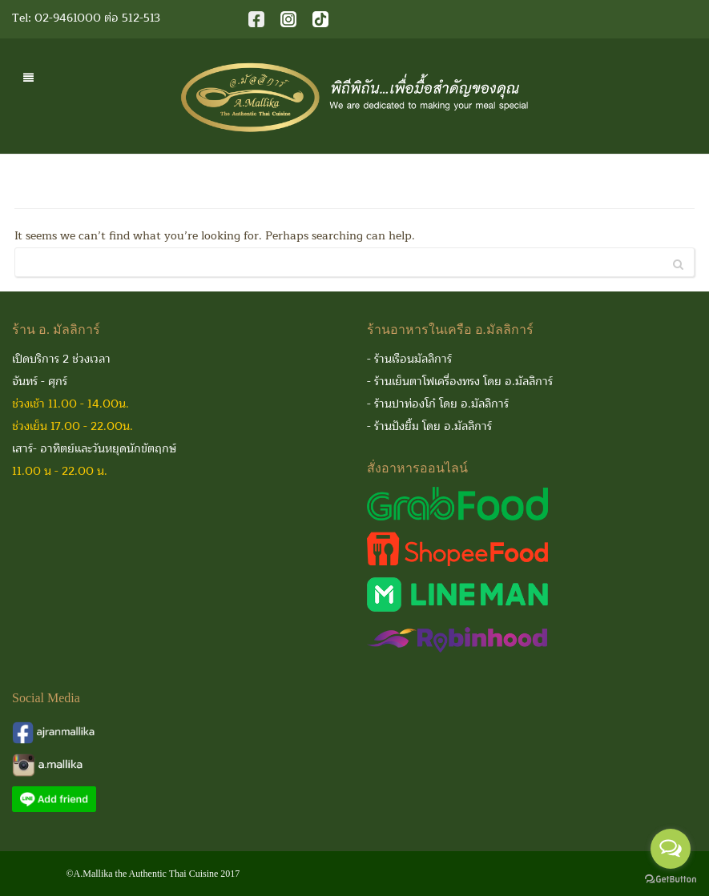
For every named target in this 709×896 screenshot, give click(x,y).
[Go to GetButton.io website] (670, 879)
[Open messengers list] (671, 849)
